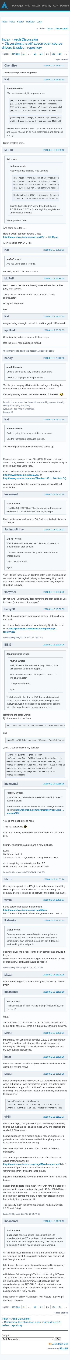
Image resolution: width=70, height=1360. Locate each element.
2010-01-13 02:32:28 (54, 494)
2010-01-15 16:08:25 (54, 1056)
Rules (12, 21)
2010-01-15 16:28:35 (54, 1073)
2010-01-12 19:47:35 (54, 316)
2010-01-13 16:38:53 (54, 609)
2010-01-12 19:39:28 (54, 278)
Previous (15, 53)
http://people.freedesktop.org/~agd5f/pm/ (25, 910)
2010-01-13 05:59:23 (54, 529)
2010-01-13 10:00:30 (54, 592)
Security (46, 5)
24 (41, 53)
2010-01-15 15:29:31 (54, 1033)
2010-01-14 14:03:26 (54, 879)
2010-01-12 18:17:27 (54, 65)
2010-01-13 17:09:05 (54, 644)
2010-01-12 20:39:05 (54, 330)
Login (39, 21)
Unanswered (61, 28)
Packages (18, 5)
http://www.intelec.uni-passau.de (20, 475)
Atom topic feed (60, 1344)
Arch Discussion (26, 39)
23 (35, 53)
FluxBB (63, 1348)
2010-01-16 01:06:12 (54, 1221)
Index (5, 21)
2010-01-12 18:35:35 (54, 79)
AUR (55, 5)
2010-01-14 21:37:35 (54, 920)
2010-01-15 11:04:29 (54, 974)
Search (20, 21)
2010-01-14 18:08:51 (54, 900)
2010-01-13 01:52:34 (54, 419)
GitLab (36, 5)
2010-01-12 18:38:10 (54, 150)
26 (53, 53)
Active (50, 28)
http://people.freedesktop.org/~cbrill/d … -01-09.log (30, 237)
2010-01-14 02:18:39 (54, 783)
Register (30, 21)
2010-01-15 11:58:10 (54, 992)
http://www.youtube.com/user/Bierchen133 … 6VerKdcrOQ (34, 478)
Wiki (27, 5)
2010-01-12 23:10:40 (54, 358)
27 (60, 53)
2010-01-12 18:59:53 (54, 250)
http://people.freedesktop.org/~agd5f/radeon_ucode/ (31, 1164)
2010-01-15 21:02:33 (54, 1116)
